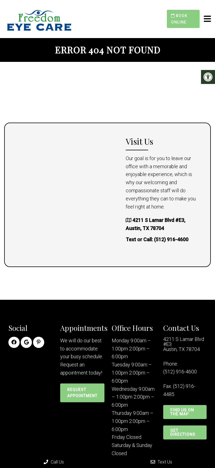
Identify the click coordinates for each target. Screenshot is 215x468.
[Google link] (26, 342)
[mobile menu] (207, 19)
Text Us (161, 462)
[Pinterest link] (38, 342)
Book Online (179, 18)
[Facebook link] (14, 342)
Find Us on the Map (182, 412)
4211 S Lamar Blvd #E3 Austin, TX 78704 (183, 344)
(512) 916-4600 (171, 239)
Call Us (54, 462)
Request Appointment (82, 392)
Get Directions (182, 432)
